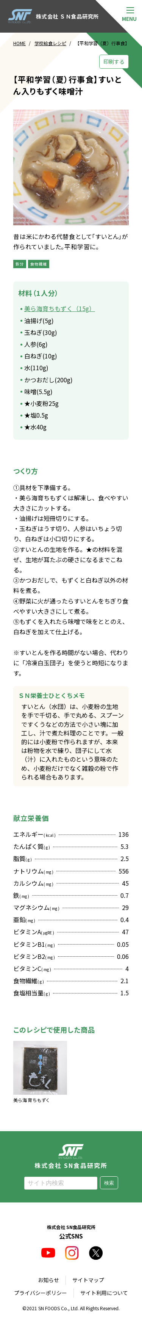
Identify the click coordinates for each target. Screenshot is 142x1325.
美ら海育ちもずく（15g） (59, 308)
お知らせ (48, 1280)
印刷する (114, 61)
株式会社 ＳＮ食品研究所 (53, 16)
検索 (109, 1183)
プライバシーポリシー (40, 1293)
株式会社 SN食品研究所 (71, 1156)
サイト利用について (104, 1293)
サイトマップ (88, 1280)
